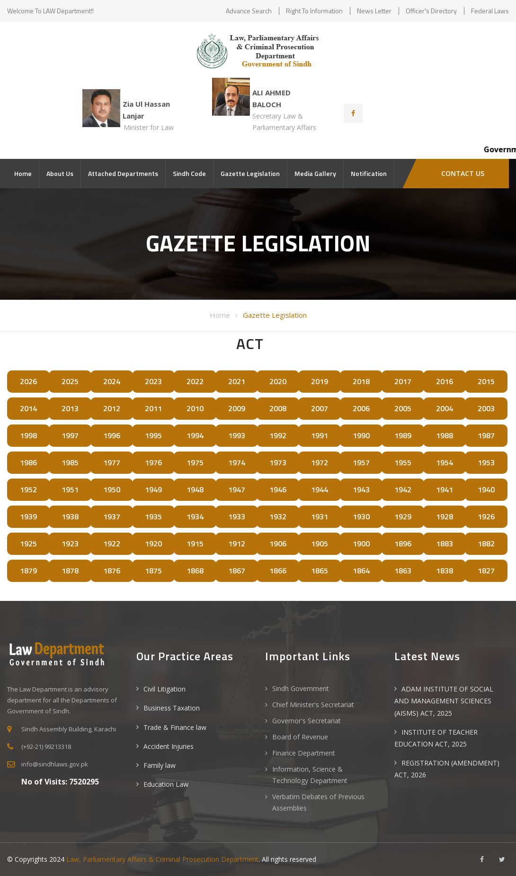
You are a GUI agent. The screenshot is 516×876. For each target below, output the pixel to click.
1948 (195, 489)
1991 (319, 435)
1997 (70, 435)
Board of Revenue (300, 736)
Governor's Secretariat (306, 720)
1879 (28, 570)
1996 (111, 435)
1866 (277, 570)
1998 (28, 435)
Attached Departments (123, 173)
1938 (70, 516)
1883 (444, 543)
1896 (402, 543)
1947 (236, 489)
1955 (402, 462)
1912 (236, 543)
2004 (444, 408)
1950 (111, 489)
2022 (195, 381)
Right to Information (314, 11)
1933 (236, 516)
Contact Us (461, 173)
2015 (486, 381)
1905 (319, 543)
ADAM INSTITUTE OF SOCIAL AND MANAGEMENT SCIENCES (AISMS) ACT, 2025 (443, 700)
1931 (319, 516)
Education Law (165, 784)
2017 (402, 381)
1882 (486, 543)
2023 (153, 381)
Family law (159, 765)
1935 (153, 516)
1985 (70, 462)
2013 (70, 408)
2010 (195, 408)
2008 (277, 408)
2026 (28, 381)
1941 (444, 489)
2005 (402, 408)
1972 (319, 462)
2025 (70, 381)
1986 (28, 462)
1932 (277, 516)
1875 (153, 570)
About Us (59, 173)
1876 (111, 570)
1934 (195, 516)
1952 (28, 489)
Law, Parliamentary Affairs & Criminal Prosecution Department (162, 859)
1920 (153, 543)
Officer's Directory (431, 11)
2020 (277, 381)
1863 (402, 570)
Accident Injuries (168, 746)
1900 (361, 543)
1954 (444, 462)
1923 (70, 543)
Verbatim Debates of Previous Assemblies (318, 802)
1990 (361, 435)
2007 (319, 408)
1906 (277, 543)
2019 (319, 381)
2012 (111, 408)
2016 (444, 381)
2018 (361, 381)
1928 (444, 516)
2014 (28, 408)
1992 (277, 435)
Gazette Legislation (250, 173)
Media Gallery (315, 173)
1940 (486, 489)
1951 (70, 489)
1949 (153, 489)
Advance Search (249, 11)
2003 (486, 408)
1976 (153, 462)
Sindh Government (300, 688)
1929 (402, 516)
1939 (28, 516)
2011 (153, 408)
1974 (236, 462)
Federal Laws (490, 11)
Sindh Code (189, 173)
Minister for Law (149, 127)
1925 (28, 543)
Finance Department (303, 752)
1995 (153, 435)
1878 (70, 570)
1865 (319, 570)
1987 (486, 435)
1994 (195, 435)
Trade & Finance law (174, 727)
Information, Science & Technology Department (309, 775)
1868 (195, 570)
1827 (486, 570)
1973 (277, 462)
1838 (444, 570)
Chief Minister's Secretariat (313, 704)
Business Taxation (171, 707)
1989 (402, 435)
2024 (111, 381)
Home (23, 173)
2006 (361, 408)
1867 (236, 570)
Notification (369, 173)
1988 (444, 435)
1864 (361, 570)
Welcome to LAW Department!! (50, 11)
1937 (111, 516)
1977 (111, 462)
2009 (236, 408)
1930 (361, 516)
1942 (402, 489)
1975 (195, 462)
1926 (486, 516)
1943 (361, 489)
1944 (319, 489)
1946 (277, 489)
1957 (361, 462)
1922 (111, 543)
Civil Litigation (164, 688)
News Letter (374, 11)
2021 (236, 381)
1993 (236, 435)
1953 (486, 462)
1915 (195, 543)
